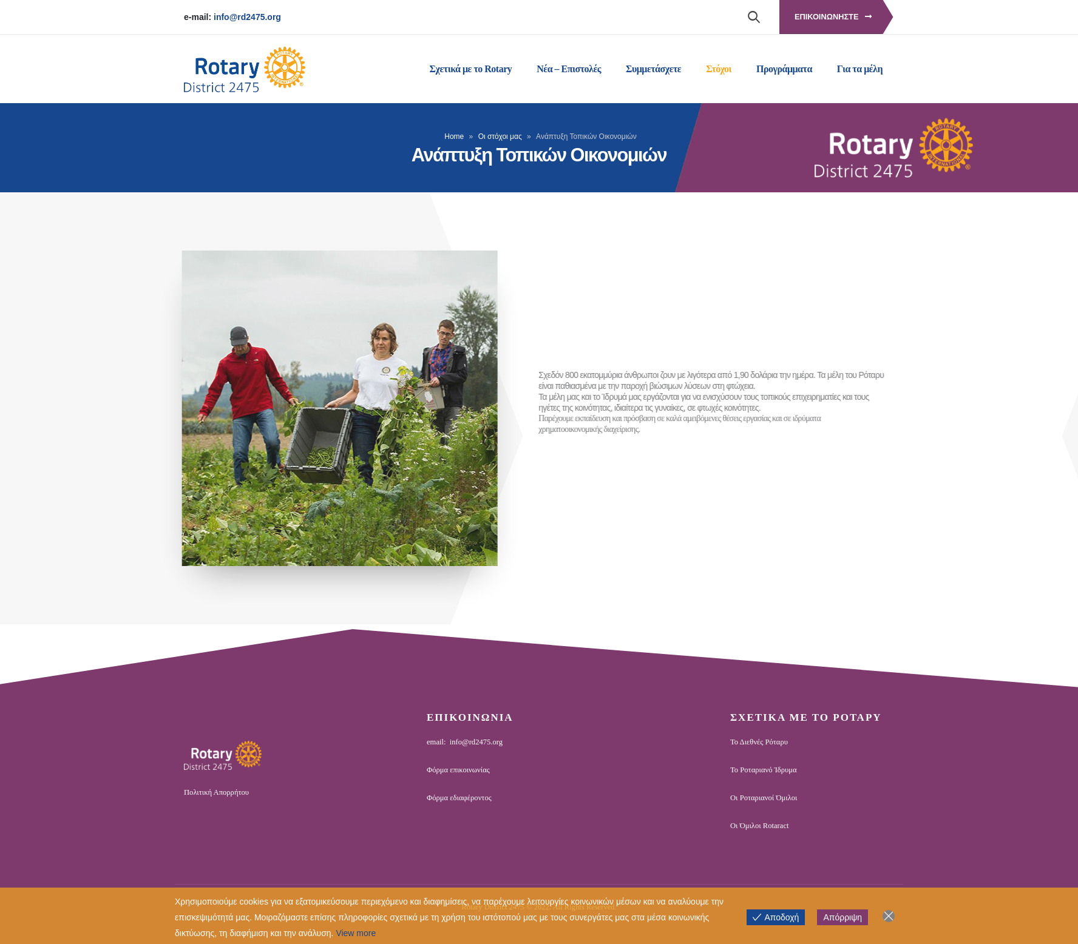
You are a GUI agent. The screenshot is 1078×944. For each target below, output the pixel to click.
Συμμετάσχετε (653, 69)
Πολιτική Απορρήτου (216, 792)
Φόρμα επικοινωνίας (458, 770)
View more (356, 933)
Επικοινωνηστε (833, 16)
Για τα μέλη (860, 69)
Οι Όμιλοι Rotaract (759, 825)
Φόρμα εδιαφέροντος (459, 798)
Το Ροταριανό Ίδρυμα (763, 770)
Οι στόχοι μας (500, 136)
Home (454, 136)
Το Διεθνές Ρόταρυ (759, 742)
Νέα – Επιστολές (569, 69)
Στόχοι (718, 69)
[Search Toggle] (753, 16)
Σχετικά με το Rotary (471, 69)
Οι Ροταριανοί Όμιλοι (763, 798)
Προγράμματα (784, 69)
